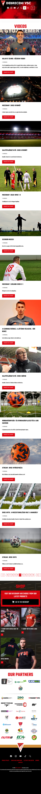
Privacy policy (5, 760)
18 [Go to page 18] (12, 575)
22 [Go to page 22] (22, 575)
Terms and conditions (16, 760)
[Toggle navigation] (32, 8)
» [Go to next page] (39, 575)
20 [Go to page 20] (17, 575)
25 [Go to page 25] (30, 575)
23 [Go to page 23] (25, 575)
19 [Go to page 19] (14, 575)
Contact (20, 762)
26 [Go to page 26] (33, 575)
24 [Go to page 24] (27, 575)
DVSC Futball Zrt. (18, 768)
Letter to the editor (29, 760)
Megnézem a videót (8, 72)
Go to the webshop (20, 602)
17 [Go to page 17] (9, 575)
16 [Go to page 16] (7, 575)
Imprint (37, 760)
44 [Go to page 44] (37, 575)
